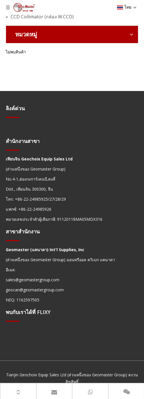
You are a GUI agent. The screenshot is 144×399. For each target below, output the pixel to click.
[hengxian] (13, 117)
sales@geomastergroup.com (32, 279)
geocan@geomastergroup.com (35, 290)
